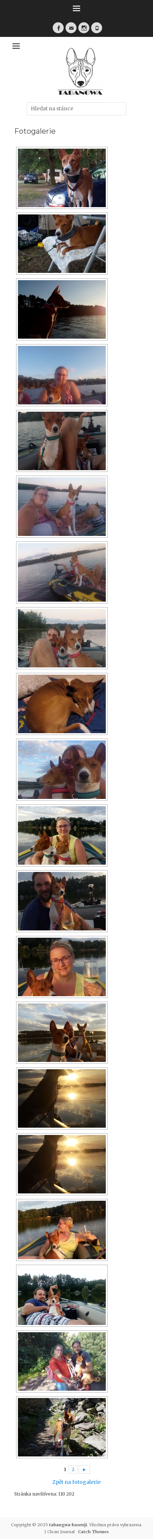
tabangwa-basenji (68, 1524)
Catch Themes (93, 1531)
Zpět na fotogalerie (76, 1482)
